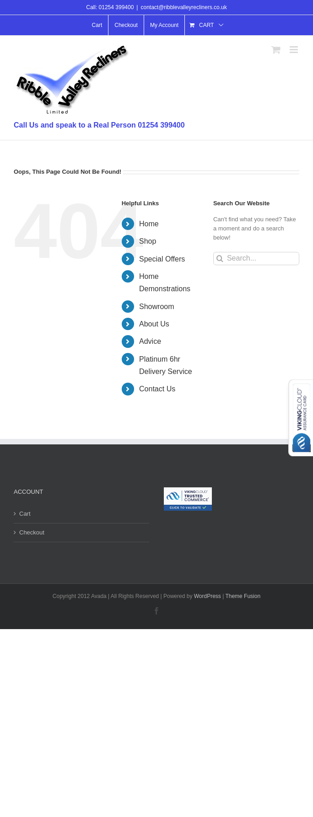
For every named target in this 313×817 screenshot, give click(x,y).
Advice (150, 341)
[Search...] (256, 258)
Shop (147, 241)
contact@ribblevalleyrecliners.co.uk (183, 7)
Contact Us (157, 389)
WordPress (207, 596)
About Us (154, 324)
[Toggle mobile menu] (294, 49)
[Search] (220, 258)
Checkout (31, 532)
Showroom (156, 306)
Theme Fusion (242, 596)
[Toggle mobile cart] (276, 49)
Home (149, 224)
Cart (25, 513)
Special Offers (162, 259)
